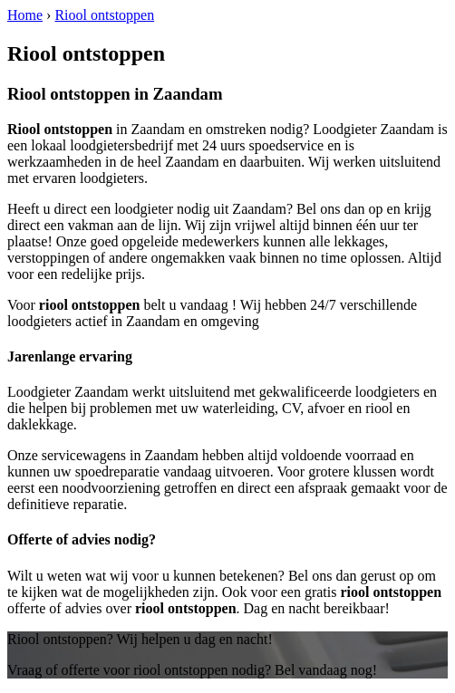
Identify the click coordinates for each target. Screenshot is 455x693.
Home (25, 15)
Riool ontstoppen (104, 15)
